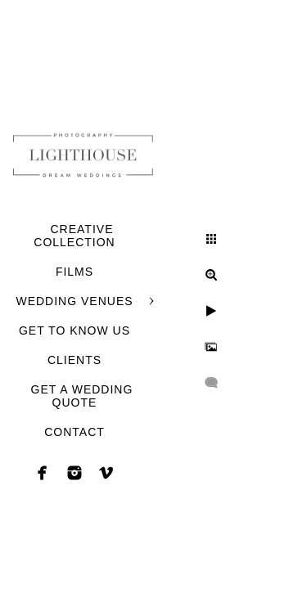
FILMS (74, 271)
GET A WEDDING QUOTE (82, 396)
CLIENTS (74, 359)
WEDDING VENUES (74, 301)
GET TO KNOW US (74, 330)
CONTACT (74, 431)
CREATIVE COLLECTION (74, 236)
